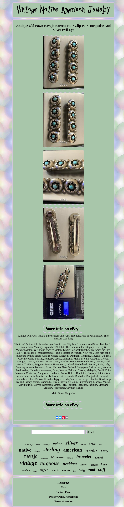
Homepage (63, 482)
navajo (31, 456)
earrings (29, 444)
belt (74, 471)
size (100, 444)
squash (66, 470)
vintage (28, 463)
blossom (57, 457)
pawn (84, 464)
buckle (55, 470)
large (35, 471)
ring (82, 470)
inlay (83, 444)
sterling (51, 449)
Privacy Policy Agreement (63, 496)
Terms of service (63, 501)
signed (44, 470)
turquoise (50, 463)
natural (99, 457)
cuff (101, 469)
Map (63, 487)
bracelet (84, 456)
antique (94, 465)
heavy (104, 450)
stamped (70, 458)
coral (92, 444)
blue (38, 444)
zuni (91, 470)
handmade (44, 458)
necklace (70, 464)
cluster (37, 451)
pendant (26, 470)
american (72, 449)
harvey (46, 444)
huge (104, 464)
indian (57, 444)
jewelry (91, 450)
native (25, 449)
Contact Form (63, 492)
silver (72, 443)
